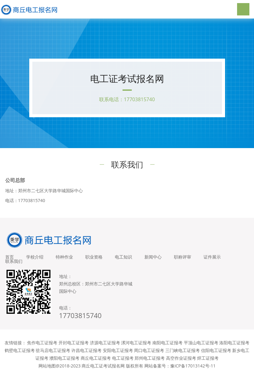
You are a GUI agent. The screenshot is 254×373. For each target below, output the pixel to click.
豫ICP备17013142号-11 (193, 366)
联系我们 (13, 261)
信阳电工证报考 (216, 350)
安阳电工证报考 (118, 350)
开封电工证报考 (73, 343)
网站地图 (47, 366)
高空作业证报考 (181, 358)
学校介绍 (34, 257)
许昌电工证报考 (86, 350)
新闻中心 (153, 257)
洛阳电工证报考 (234, 343)
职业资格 (94, 257)
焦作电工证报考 (42, 343)
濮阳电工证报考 (64, 358)
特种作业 (64, 257)
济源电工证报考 (105, 343)
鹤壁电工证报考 (20, 350)
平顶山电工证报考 (201, 343)
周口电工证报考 (149, 350)
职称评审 (182, 257)
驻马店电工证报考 (53, 350)
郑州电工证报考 (150, 358)
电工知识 (123, 257)
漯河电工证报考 (136, 343)
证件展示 (212, 257)
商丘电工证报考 (96, 358)
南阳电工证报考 (167, 343)
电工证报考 (123, 358)
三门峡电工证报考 (182, 350)
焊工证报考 (208, 358)
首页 (9, 257)
